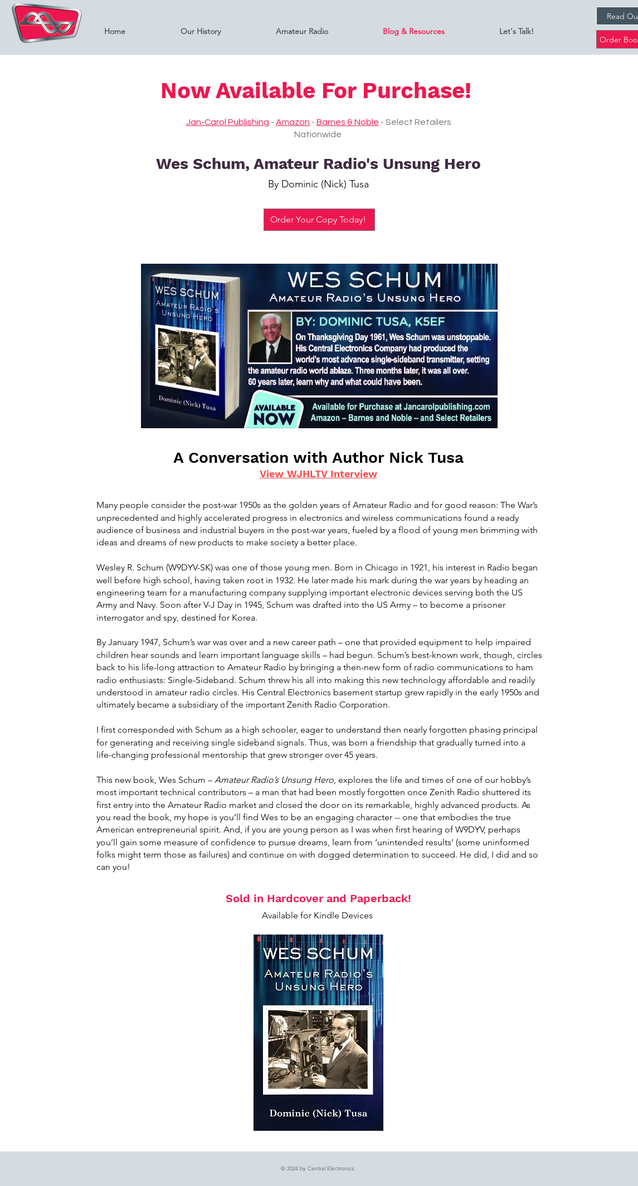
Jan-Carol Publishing (227, 122)
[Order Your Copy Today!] (319, 220)
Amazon (293, 122)
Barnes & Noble (347, 122)
